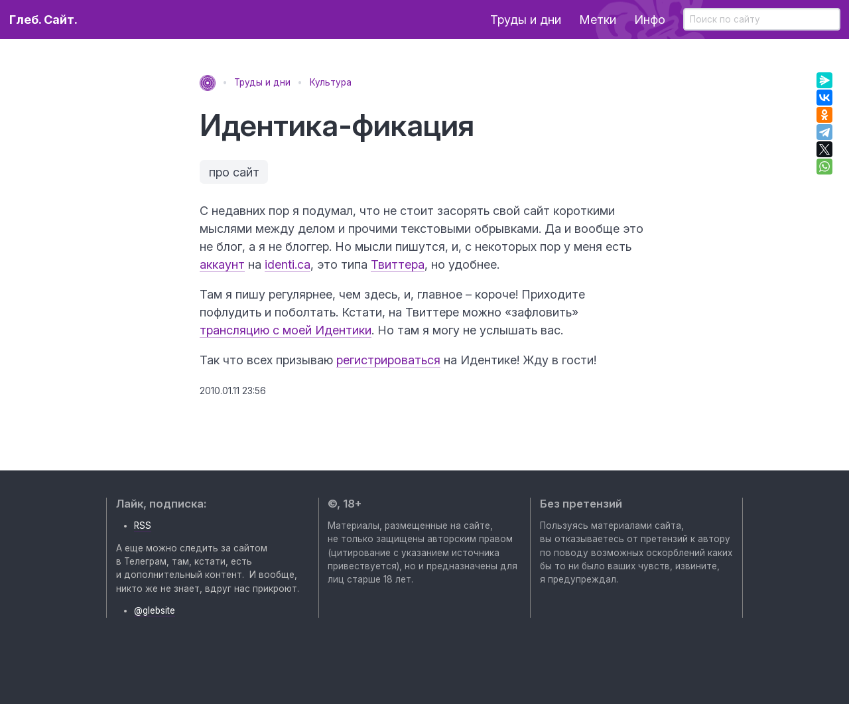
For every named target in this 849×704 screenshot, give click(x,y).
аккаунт (222, 264)
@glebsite (154, 610)
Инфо (649, 20)
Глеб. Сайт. (43, 20)
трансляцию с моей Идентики (285, 330)
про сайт (234, 172)
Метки (597, 20)
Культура (331, 82)
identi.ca (287, 264)
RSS (142, 525)
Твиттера (397, 264)
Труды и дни (525, 20)
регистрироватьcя (388, 360)
